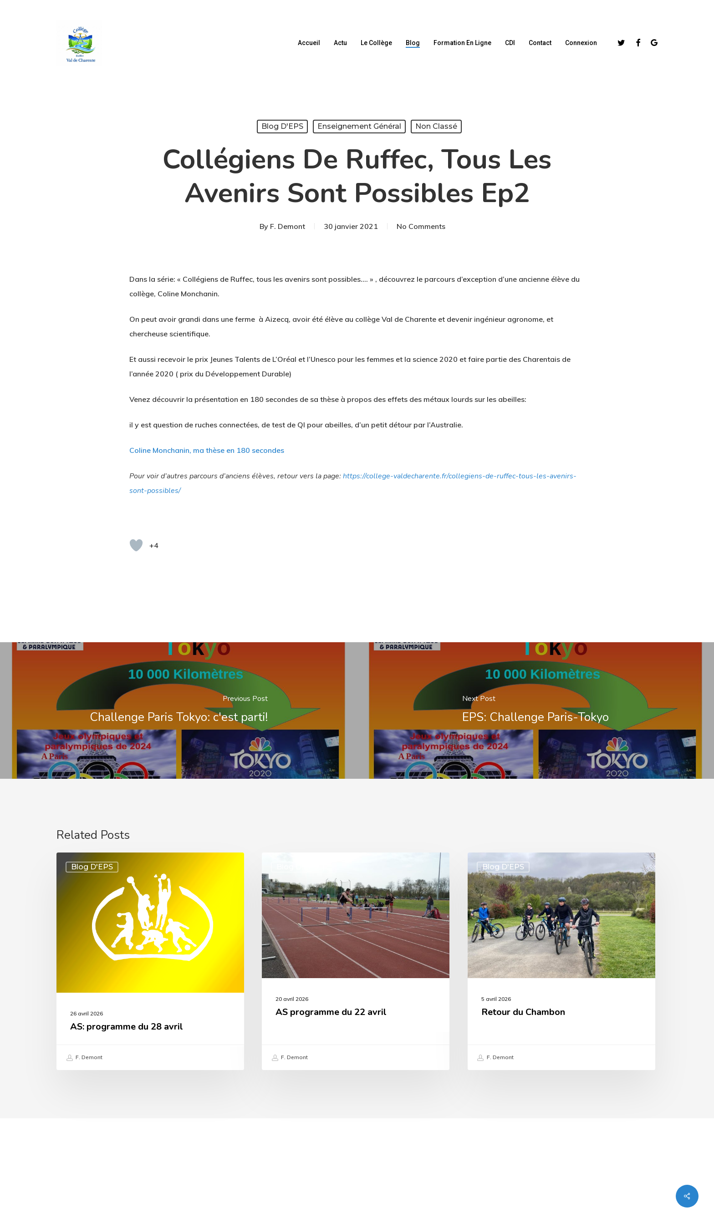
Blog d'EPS (282, 126)
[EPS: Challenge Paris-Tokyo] (535, 710)
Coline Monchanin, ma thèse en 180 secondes (206, 450)
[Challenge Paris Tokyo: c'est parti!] (178, 710)
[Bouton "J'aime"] (136, 545)
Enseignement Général (359, 126)
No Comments (421, 226)
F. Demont (287, 226)
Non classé (436, 126)
